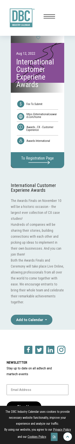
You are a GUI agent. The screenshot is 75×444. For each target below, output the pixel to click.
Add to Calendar (30, 320)
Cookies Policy (37, 437)
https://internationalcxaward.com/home (41, 116)
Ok (54, 437)
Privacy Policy (62, 429)
